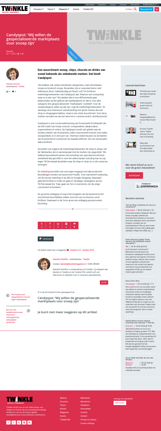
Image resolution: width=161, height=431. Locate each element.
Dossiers (39, 9)
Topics (51, 9)
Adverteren (102, 5)
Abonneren (90, 5)
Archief (63, 409)
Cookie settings (87, 423)
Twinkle (21, 86)
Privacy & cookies (88, 419)
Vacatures (123, 5)
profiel (104, 282)
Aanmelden (120, 403)
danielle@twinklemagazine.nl (73, 264)
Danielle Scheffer (13, 84)
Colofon (83, 412)
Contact (113, 5)
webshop (45, 171)
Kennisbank (135, 5)
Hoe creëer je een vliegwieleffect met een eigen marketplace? (20, 297)
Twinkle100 (88, 9)
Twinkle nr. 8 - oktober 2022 (82, 250)
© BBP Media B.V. (150, 5)
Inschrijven (134, 175)
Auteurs (63, 398)
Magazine (64, 9)
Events (76, 9)
